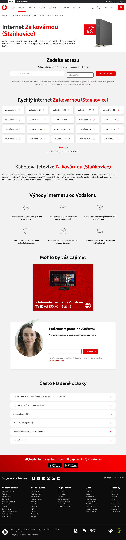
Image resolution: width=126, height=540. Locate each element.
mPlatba (33, 516)
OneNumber (34, 506)
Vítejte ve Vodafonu (8, 491)
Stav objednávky (7, 516)
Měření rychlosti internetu (9, 511)
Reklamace (114, 494)
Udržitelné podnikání (92, 501)
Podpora (113, 491)
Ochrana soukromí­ (29, 529)
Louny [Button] (35, 15)
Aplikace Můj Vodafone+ (65, 504)
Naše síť (4, 506)
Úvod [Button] (3, 15)
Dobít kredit (5, 499)
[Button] (13, 110)
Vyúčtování (61, 491)
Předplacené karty (36, 494)
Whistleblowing (115, 511)
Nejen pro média (91, 499)
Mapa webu (119, 477)
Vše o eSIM (34, 504)
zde (90, 84)
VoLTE (32, 509)
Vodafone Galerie (91, 511)
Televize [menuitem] (31, 7)
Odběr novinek (115, 509)
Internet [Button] (10, 15)
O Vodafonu (89, 491)
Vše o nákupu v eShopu (9, 501)
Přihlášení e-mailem (64, 506)
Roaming (4, 494)
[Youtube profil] (48, 479)
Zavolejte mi (91, 351)
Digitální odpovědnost (45, 529)
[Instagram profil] (43, 479)
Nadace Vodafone (91, 506)
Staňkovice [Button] (42, 15)
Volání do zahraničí (7, 496)
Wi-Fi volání (34, 511)
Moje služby (61, 494)
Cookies (58, 529)
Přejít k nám (114, 501)
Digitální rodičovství (91, 504)
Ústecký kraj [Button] (27, 15)
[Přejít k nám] (109, 7)
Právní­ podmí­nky (15, 529)
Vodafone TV (34, 501)
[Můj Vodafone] (121, 7)
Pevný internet (35, 496)
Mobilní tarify (35, 491)
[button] (98, 7)
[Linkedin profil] (58, 479)
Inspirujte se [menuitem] (64, 7)
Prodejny (114, 499)
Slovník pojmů (6, 509)
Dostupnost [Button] (18, 15)
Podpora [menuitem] (76, 7)
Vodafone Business (91, 509)
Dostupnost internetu (8, 514)
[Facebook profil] (33, 479)
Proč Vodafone (90, 496)
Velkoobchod (115, 506)
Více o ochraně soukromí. (56, 361)
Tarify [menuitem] (12, 7)
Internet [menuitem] (21, 7)
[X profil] (38, 479)
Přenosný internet (36, 499)
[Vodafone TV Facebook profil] (53, 479)
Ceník (23, 532)
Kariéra (88, 494)
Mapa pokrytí (6, 504)
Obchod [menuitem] (42, 7)
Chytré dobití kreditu (64, 501)
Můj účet (61, 496)
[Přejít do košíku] (92, 7)
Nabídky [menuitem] (52, 7)
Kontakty (114, 496)
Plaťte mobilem (35, 514)
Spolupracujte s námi (117, 504)
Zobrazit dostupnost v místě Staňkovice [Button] (63, 151)
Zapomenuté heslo (64, 499)
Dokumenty (14, 532)
